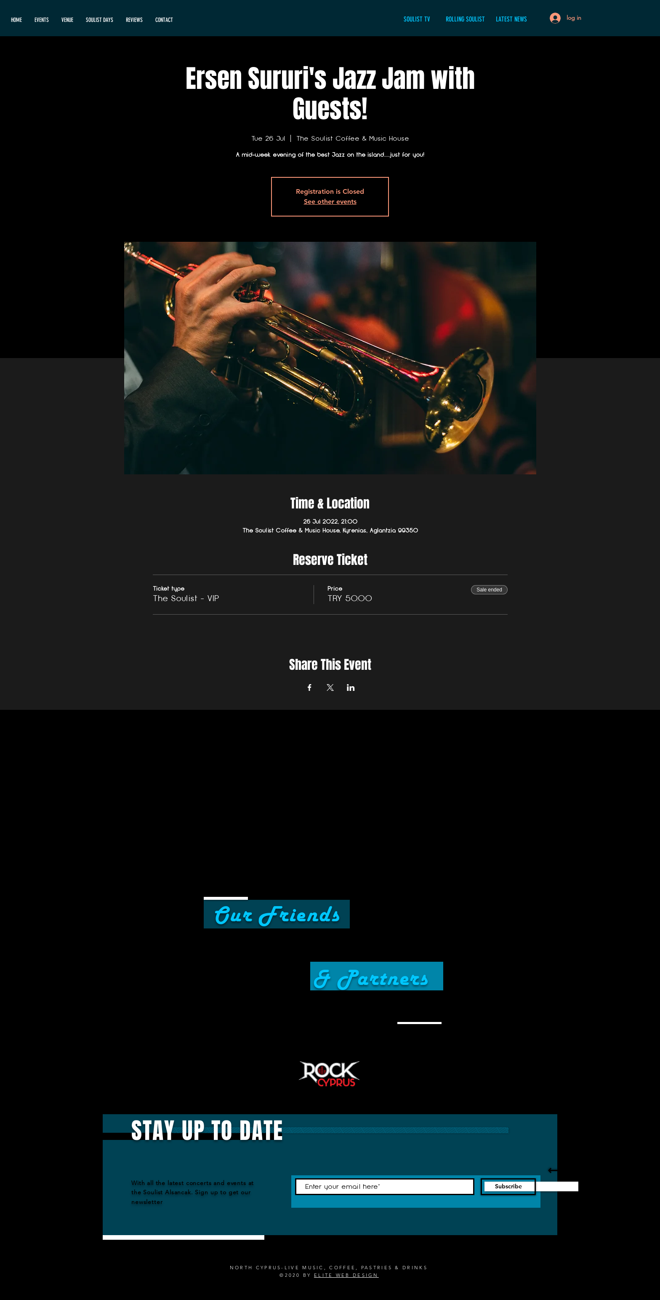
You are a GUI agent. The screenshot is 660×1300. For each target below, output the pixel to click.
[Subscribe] (508, 1186)
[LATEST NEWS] (511, 19)
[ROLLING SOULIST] (465, 19)
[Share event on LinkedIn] (351, 687)
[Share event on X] (330, 687)
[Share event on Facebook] (310, 687)
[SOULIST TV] (417, 19)
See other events (330, 202)
